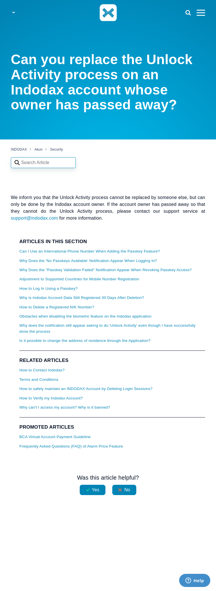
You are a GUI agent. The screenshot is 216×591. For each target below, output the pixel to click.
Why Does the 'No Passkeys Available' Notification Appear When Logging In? (88, 261)
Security (56, 149)
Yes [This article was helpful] (95, 489)
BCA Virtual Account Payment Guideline (55, 437)
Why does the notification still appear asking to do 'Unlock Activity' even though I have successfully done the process (107, 328)
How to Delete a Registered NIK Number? (56, 307)
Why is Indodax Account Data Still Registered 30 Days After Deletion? (81, 298)
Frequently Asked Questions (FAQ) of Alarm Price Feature (71, 446)
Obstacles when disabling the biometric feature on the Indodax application (85, 316)
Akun (39, 149)
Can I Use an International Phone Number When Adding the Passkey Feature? (89, 251)
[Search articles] (43, 162)
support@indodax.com (35, 218)
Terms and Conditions (38, 379)
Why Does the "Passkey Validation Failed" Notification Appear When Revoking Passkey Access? (105, 270)
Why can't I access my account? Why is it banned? (64, 407)
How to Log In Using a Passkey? (48, 288)
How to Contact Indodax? (42, 370)
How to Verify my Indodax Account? (51, 398)
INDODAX (19, 149)
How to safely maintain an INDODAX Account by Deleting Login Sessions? (86, 389)
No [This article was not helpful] (127, 489)
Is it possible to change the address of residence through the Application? (85, 340)
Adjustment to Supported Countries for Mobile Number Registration (79, 279)
